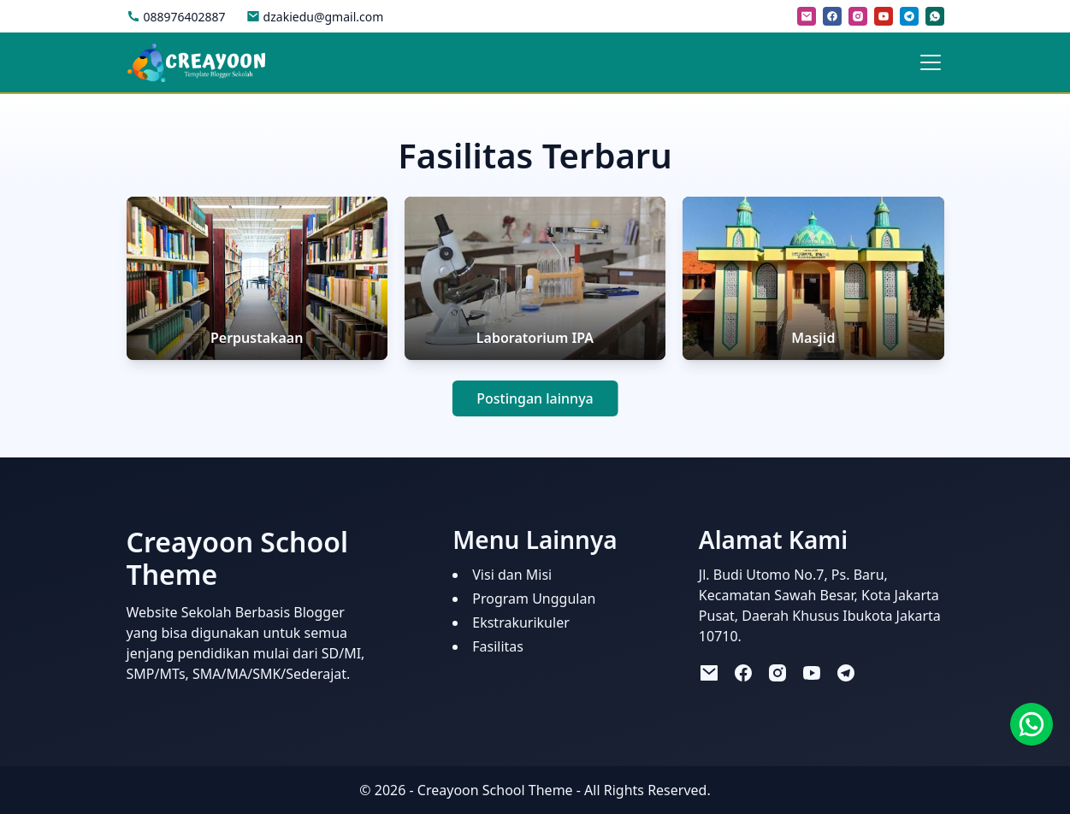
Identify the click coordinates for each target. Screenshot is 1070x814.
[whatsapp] (934, 16)
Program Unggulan (533, 598)
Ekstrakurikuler (521, 622)
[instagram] (857, 16)
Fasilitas (497, 646)
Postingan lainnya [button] (535, 398)
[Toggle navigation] (930, 62)
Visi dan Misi (512, 574)
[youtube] (883, 16)
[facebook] (832, 16)
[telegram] (909, 16)
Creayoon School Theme (495, 790)
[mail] (806, 16)
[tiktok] (880, 671)
